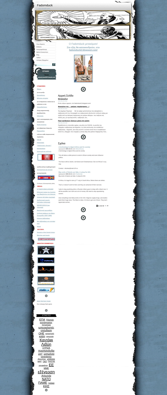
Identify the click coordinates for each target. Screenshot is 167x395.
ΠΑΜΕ (42, 382)
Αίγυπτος (42, 359)
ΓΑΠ (45, 361)
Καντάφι (46, 340)
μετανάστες (46, 356)
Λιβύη (46, 344)
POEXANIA (40, 143)
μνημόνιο (49, 353)
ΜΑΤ (40, 361)
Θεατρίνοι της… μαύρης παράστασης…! (73, 106)
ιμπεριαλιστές (46, 327)
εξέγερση (46, 371)
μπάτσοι (51, 359)
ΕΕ (51, 365)
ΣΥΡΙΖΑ (46, 348)
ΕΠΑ (42, 319)
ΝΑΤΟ (46, 379)
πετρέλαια (46, 325)
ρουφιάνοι (43, 365)
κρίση (42, 336)
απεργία (50, 336)
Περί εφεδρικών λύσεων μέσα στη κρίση (73, 121)
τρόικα (51, 383)
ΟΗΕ (41, 333)
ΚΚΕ (46, 386)
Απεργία (46, 375)
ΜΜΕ (46, 368)
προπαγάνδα (46, 350)
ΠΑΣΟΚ (51, 361)
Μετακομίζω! (63, 99)
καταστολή (49, 334)
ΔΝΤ (40, 354)
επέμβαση (46, 330)
